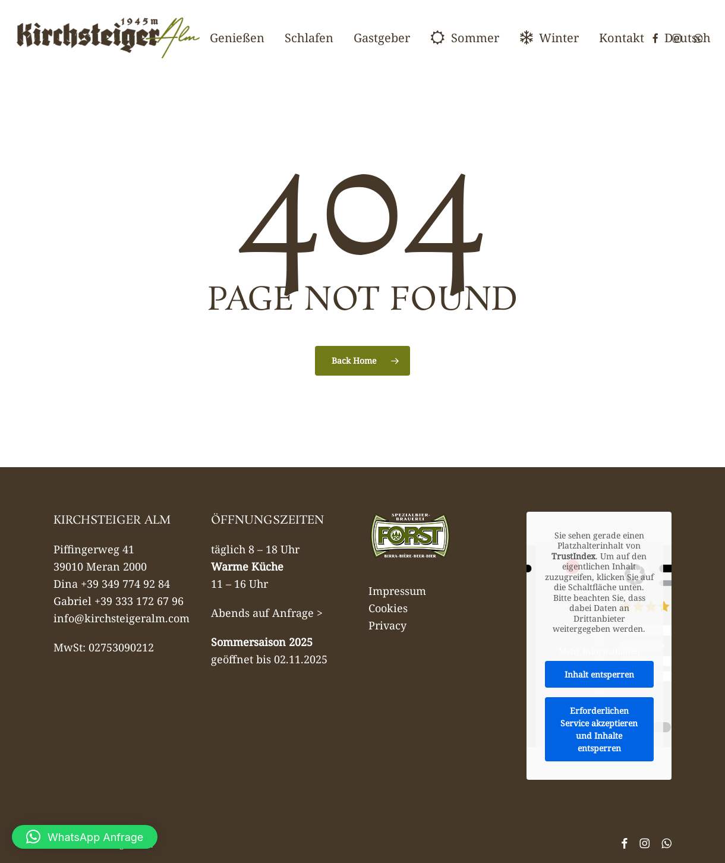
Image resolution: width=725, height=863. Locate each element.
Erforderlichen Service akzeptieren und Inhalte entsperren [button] (599, 729)
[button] (84, 837)
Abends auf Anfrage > (267, 613)
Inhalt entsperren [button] (598, 674)
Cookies (388, 608)
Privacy (387, 625)
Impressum (397, 591)
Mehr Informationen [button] (598, 651)
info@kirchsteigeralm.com (121, 618)
